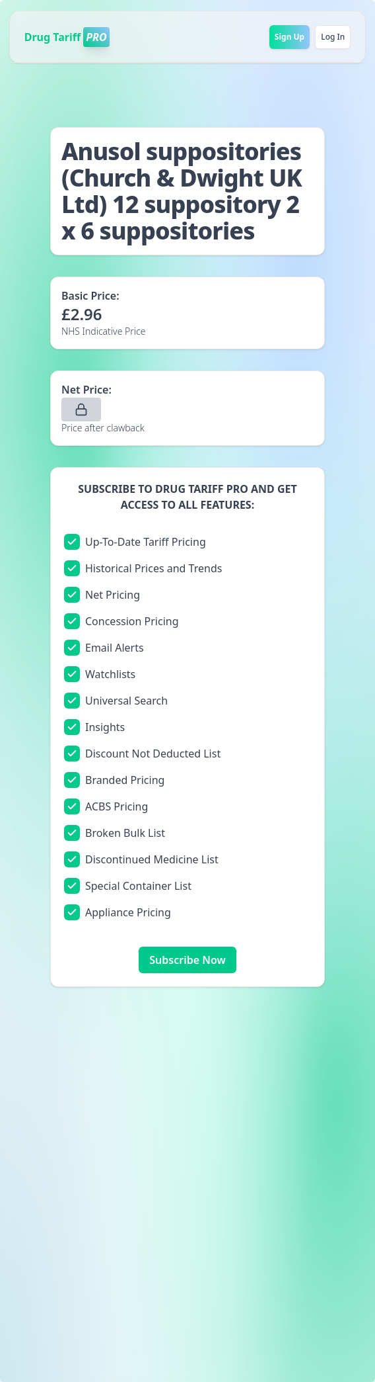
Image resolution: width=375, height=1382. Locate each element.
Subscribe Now (187, 960)
